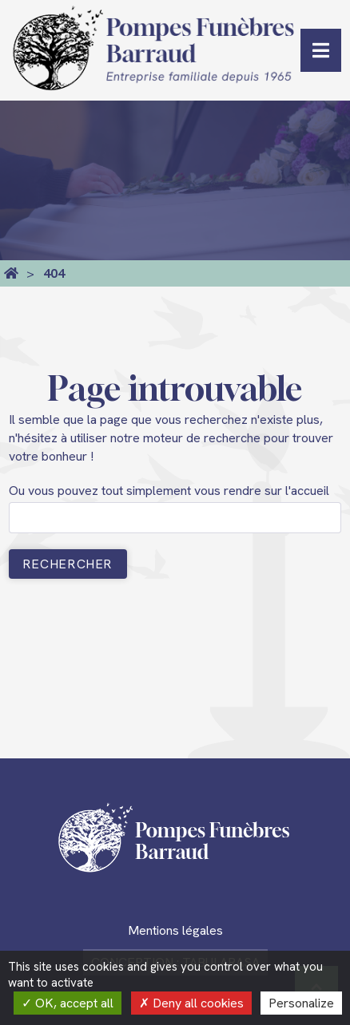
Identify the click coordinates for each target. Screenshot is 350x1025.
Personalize (301, 1003)
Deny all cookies (191, 1003)
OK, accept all (67, 1003)
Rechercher (68, 564)
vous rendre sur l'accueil (261, 490)
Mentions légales (175, 930)
